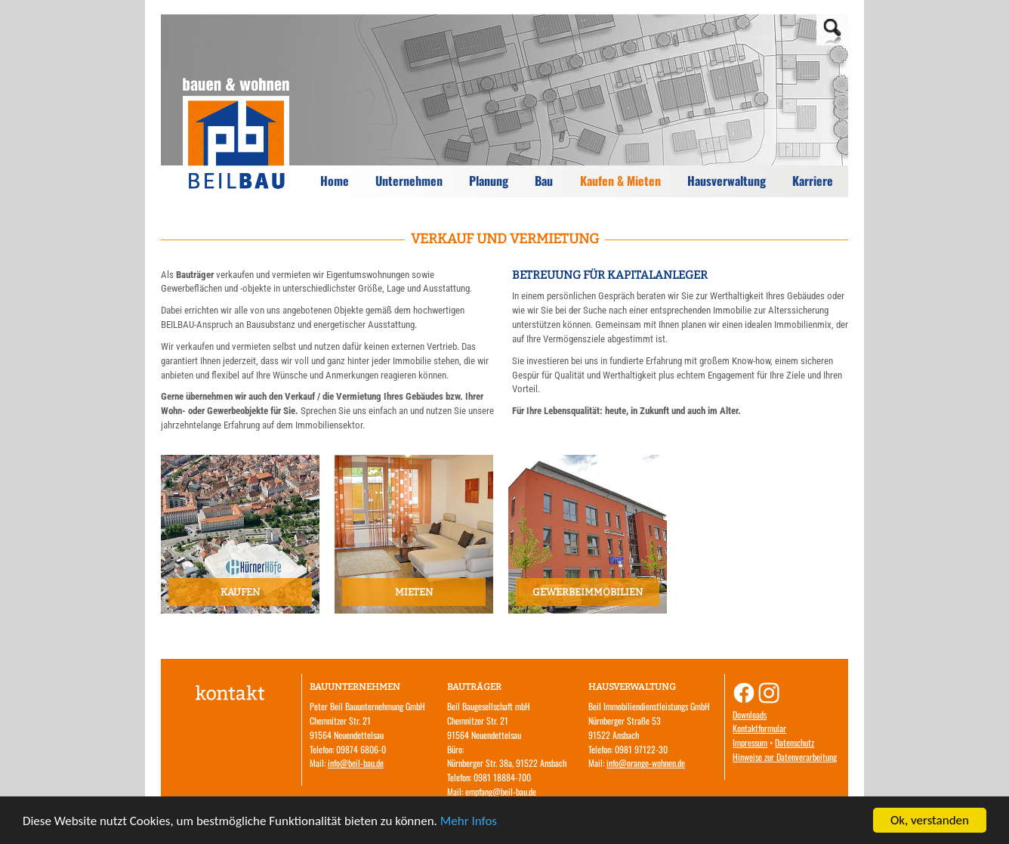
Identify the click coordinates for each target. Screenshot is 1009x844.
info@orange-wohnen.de (645, 762)
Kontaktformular (759, 728)
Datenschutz (794, 742)
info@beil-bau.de (356, 762)
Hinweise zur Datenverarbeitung (785, 756)
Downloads (750, 714)
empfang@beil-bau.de (500, 791)
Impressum (750, 742)
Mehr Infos (468, 822)
